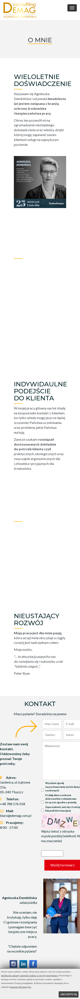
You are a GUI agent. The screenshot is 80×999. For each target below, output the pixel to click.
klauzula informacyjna (20, 987)
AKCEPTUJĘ (68, 994)
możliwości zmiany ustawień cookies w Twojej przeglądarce (29, 975)
